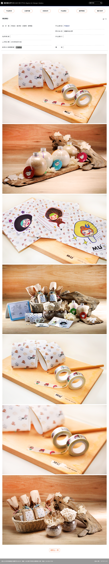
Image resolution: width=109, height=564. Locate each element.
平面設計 (67, 26)
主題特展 (27, 11)
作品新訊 (9, 11)
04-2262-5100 (49, 561)
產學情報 (82, 11)
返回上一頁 (54, 550)
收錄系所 (45, 11)
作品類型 (63, 11)
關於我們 (100, 11)
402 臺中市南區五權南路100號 (33, 561)
